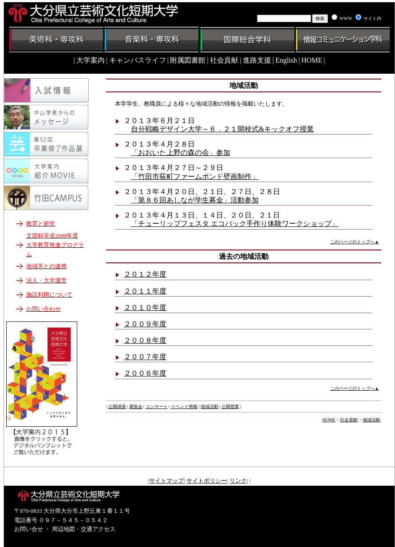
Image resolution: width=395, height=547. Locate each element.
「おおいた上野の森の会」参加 (180, 152)
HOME (328, 419)
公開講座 (117, 406)
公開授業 (230, 406)
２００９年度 (145, 324)
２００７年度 (145, 357)
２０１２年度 (145, 274)
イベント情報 (184, 406)
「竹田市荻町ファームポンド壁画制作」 (195, 176)
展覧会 (135, 406)
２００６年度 (145, 373)
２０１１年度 (145, 291)
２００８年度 (145, 340)
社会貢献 (349, 419)
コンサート (157, 406)
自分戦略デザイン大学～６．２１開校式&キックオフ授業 (222, 129)
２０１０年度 (145, 307)
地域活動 (209, 406)
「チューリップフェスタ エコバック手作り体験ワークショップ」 (235, 223)
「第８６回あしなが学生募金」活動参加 (195, 200)
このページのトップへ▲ (354, 241)
